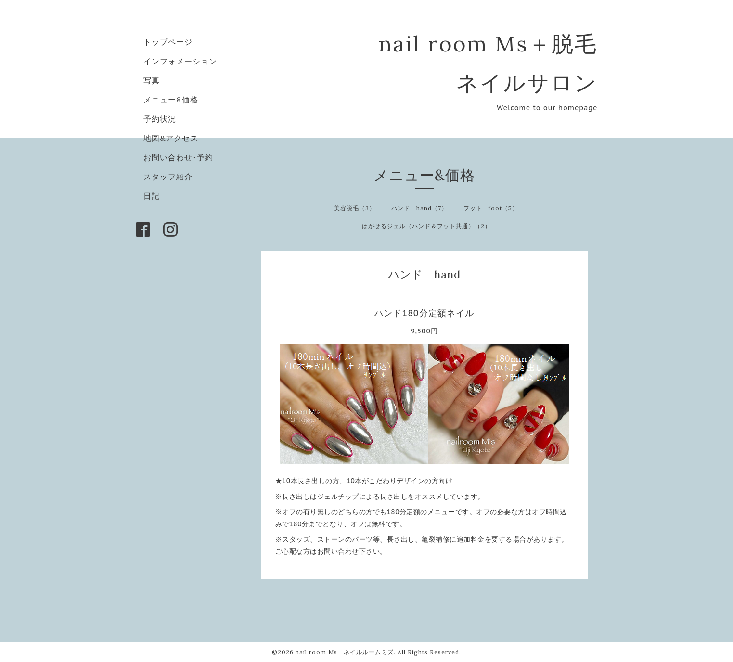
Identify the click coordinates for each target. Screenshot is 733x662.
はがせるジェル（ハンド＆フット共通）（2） (426, 225)
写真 (151, 80)
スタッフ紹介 (168, 176)
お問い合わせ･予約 (178, 157)
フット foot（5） (490, 208)
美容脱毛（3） (354, 208)
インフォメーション (180, 61)
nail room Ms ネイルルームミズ (345, 652)
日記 (151, 196)
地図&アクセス (170, 138)
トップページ (168, 42)
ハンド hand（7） (419, 208)
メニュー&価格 (170, 99)
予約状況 (159, 119)
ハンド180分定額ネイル (424, 312)
